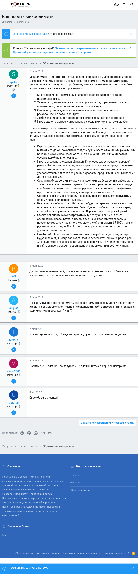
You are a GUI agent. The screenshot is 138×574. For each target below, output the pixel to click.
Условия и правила (48, 553)
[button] (6, 4)
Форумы (75, 482)
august (13, 308)
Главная (75, 475)
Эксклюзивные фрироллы (30, 33)
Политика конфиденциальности (81, 553)
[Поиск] (132, 5)
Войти (5, 535)
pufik (14, 276)
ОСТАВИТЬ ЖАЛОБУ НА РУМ (29, 568)
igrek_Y (13, 339)
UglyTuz (14, 402)
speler (8, 21)
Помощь (108, 553)
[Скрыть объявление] (130, 34)
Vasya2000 (14, 371)
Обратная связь (80, 490)
